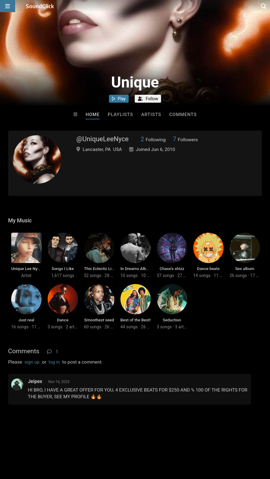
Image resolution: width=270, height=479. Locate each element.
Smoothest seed (99, 319)
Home (93, 114)
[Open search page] (264, 6)
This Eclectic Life (99, 268)
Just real (26, 319)
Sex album (244, 268)
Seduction (172, 319)
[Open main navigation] (7, 6)
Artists (151, 114)
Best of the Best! (135, 319)
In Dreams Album (136, 268)
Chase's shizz (172, 268)
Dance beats (208, 268)
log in (54, 362)
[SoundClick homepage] (40, 6)
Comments (183, 114)
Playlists (120, 114)
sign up (32, 362)
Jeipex (35, 381)
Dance (63, 319)
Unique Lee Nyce (26, 268)
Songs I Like (63, 268)
